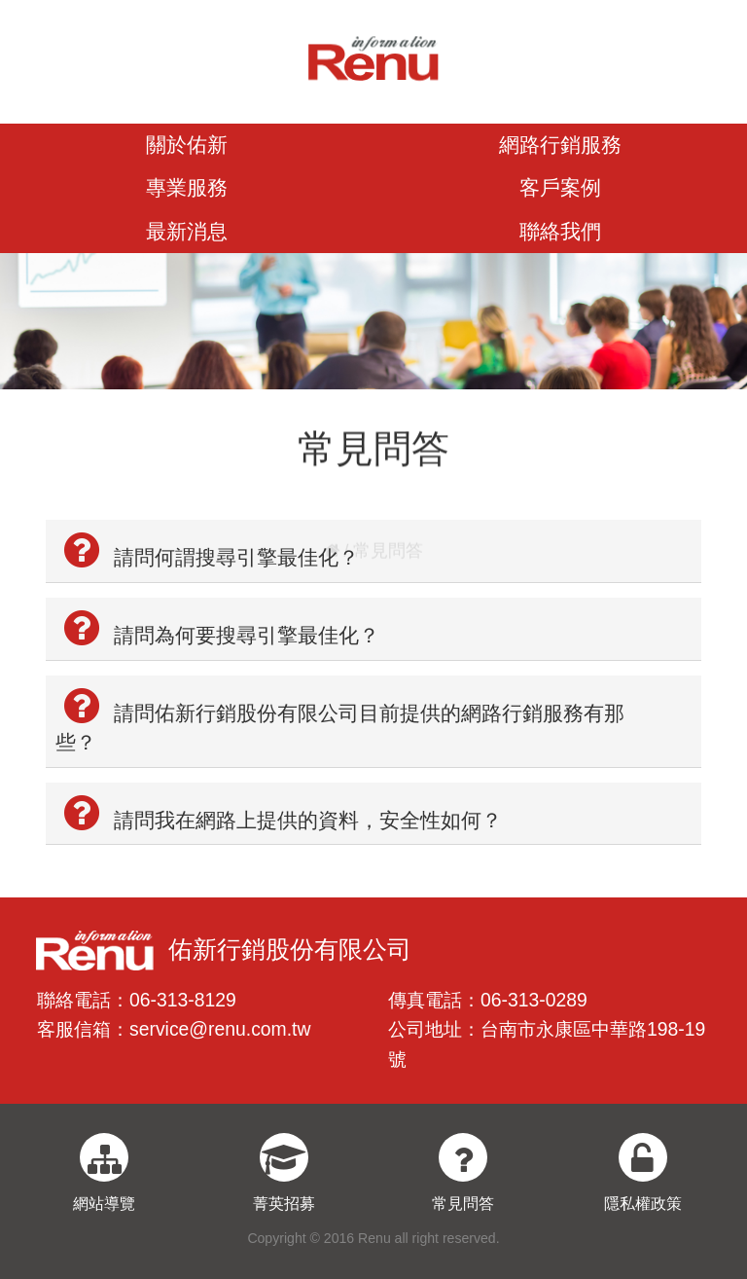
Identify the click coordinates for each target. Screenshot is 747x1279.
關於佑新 (187, 144)
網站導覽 (104, 1203)
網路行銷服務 (560, 144)
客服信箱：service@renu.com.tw (173, 1029)
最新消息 (187, 231)
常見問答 (463, 1203)
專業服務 (187, 187)
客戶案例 (560, 187)
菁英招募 (284, 1203)
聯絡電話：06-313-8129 (136, 999)
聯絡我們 (560, 231)
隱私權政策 (643, 1203)
